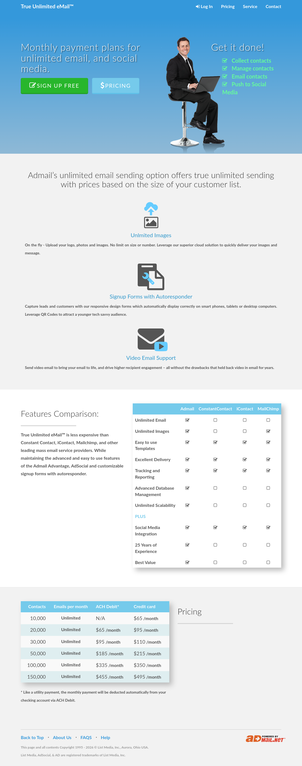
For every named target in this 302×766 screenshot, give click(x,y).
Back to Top (32, 737)
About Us (62, 737)
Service (250, 6)
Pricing (228, 6)
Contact (273, 6)
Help (105, 737)
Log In (204, 6)
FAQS (86, 737)
